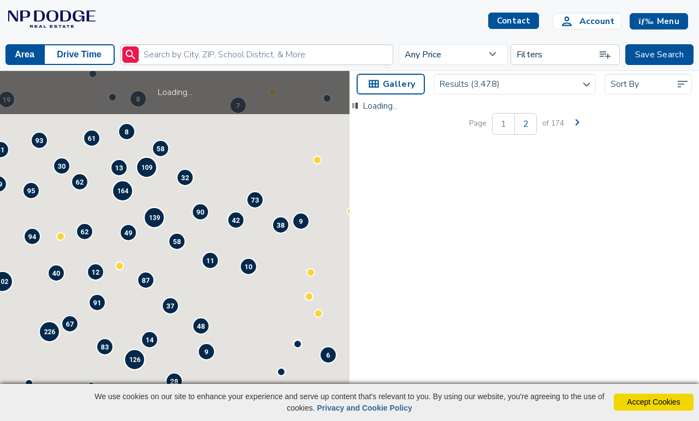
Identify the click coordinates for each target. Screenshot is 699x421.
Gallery (390, 84)
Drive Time (79, 54)
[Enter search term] (256, 54)
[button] (659, 21)
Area (24, 54)
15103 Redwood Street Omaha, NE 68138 (405, 302)
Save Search (659, 55)
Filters (564, 54)
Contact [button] (513, 20)
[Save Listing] (491, 266)
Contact (482, 318)
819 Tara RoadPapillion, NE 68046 (570, 302)
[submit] (130, 54)
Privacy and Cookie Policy (364, 408)
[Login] (587, 21)
